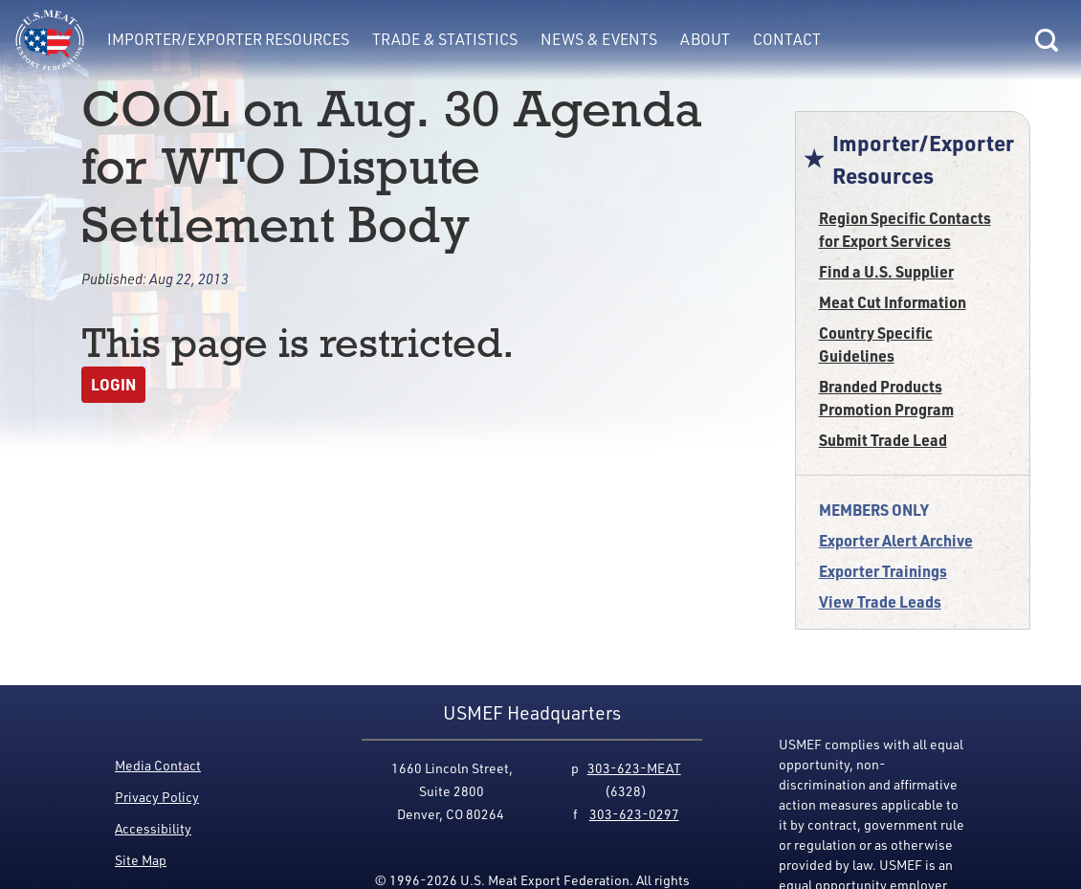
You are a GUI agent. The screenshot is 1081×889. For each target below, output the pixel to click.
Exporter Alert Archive (896, 540)
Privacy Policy (157, 797)
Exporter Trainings (883, 571)
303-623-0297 (634, 814)
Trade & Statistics (445, 39)
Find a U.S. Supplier (886, 271)
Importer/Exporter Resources (228, 39)
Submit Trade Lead (883, 440)
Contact (787, 39)
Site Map (140, 860)
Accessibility (153, 828)
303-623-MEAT (634, 768)
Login (113, 384)
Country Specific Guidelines (876, 344)
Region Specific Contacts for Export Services (905, 229)
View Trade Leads (880, 601)
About (705, 39)
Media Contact (158, 765)
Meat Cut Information (892, 302)
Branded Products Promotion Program (886, 397)
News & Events (598, 39)
